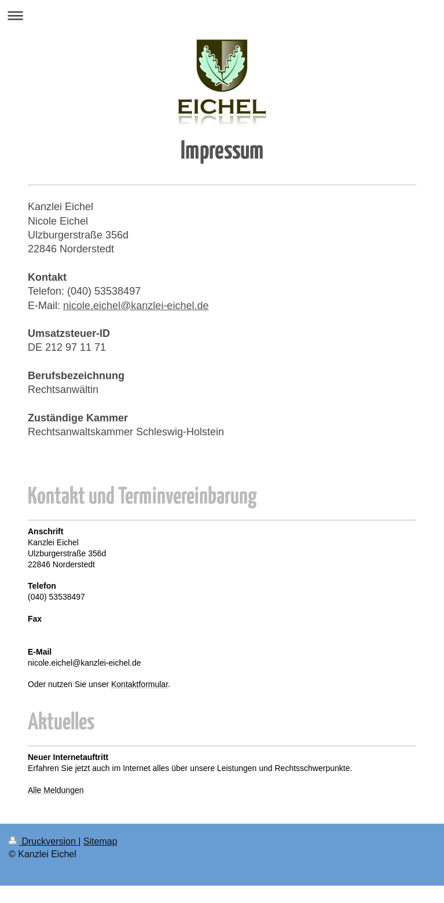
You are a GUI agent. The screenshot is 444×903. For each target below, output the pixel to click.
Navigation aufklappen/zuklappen (222, 15)
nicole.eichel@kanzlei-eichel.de (135, 305)
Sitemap (100, 841)
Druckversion (43, 841)
